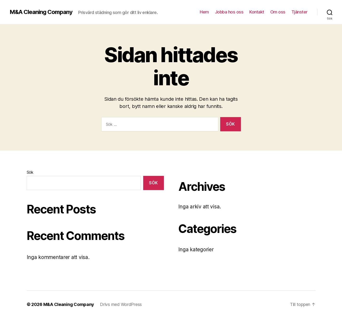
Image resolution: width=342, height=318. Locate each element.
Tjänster (299, 11)
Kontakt (256, 11)
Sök (30, 172)
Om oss (277, 11)
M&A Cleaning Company (41, 12)
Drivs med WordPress (121, 304)
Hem (204, 11)
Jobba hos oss (229, 11)
